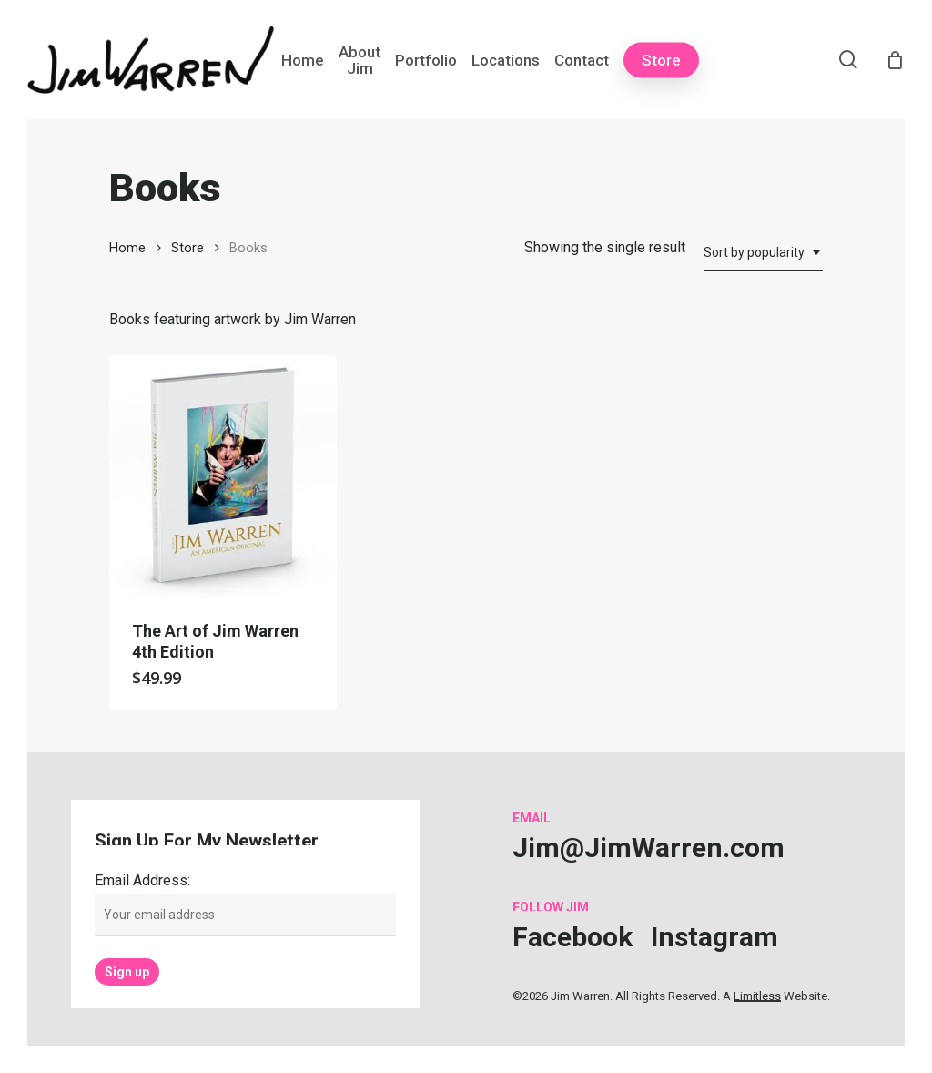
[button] (648, 848)
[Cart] (895, 60)
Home (127, 248)
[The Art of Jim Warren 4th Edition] (223, 476)
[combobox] (763, 253)
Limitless (757, 996)
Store (187, 248)
